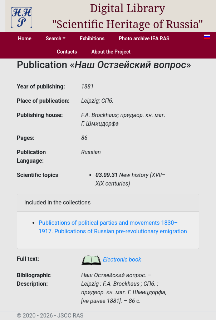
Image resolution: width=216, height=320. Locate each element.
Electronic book (111, 259)
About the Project (111, 52)
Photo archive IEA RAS (144, 38)
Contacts (67, 52)
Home (24, 38)
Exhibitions (92, 38)
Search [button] (54, 38)
